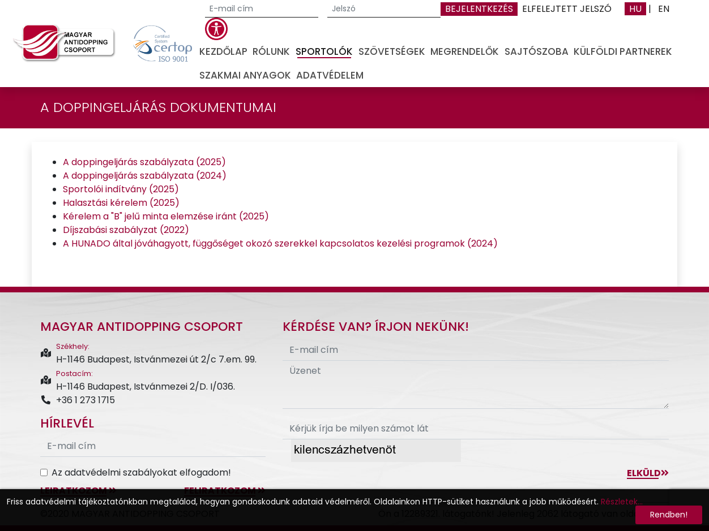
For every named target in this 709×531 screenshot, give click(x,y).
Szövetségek (391, 51)
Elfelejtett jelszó (567, 8)
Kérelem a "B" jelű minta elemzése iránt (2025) (166, 216)
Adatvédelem (330, 75)
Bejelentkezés (479, 8)
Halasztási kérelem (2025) (121, 202)
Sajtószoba (537, 51)
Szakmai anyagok (245, 75)
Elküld (648, 473)
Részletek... (622, 501)
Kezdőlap (223, 51)
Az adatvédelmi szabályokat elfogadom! (141, 472)
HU (635, 8)
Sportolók (324, 51)
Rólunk (271, 51)
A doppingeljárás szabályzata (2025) (144, 162)
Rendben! (668, 514)
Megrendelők (464, 51)
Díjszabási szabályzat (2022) (126, 229)
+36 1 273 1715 (77, 400)
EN (663, 8)
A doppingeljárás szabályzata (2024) (145, 175)
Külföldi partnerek (623, 51)
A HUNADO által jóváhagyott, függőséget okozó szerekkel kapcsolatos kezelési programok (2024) (280, 243)
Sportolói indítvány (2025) (121, 189)
